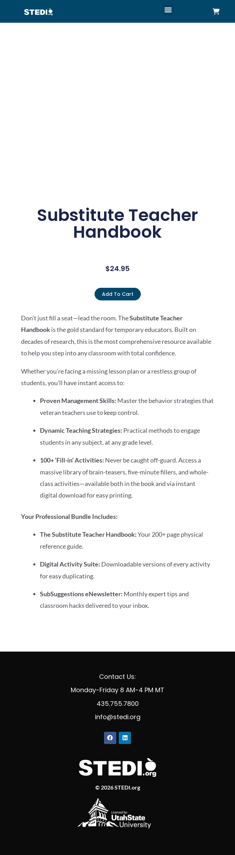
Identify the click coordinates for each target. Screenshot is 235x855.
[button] (168, 9)
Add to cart (117, 294)
